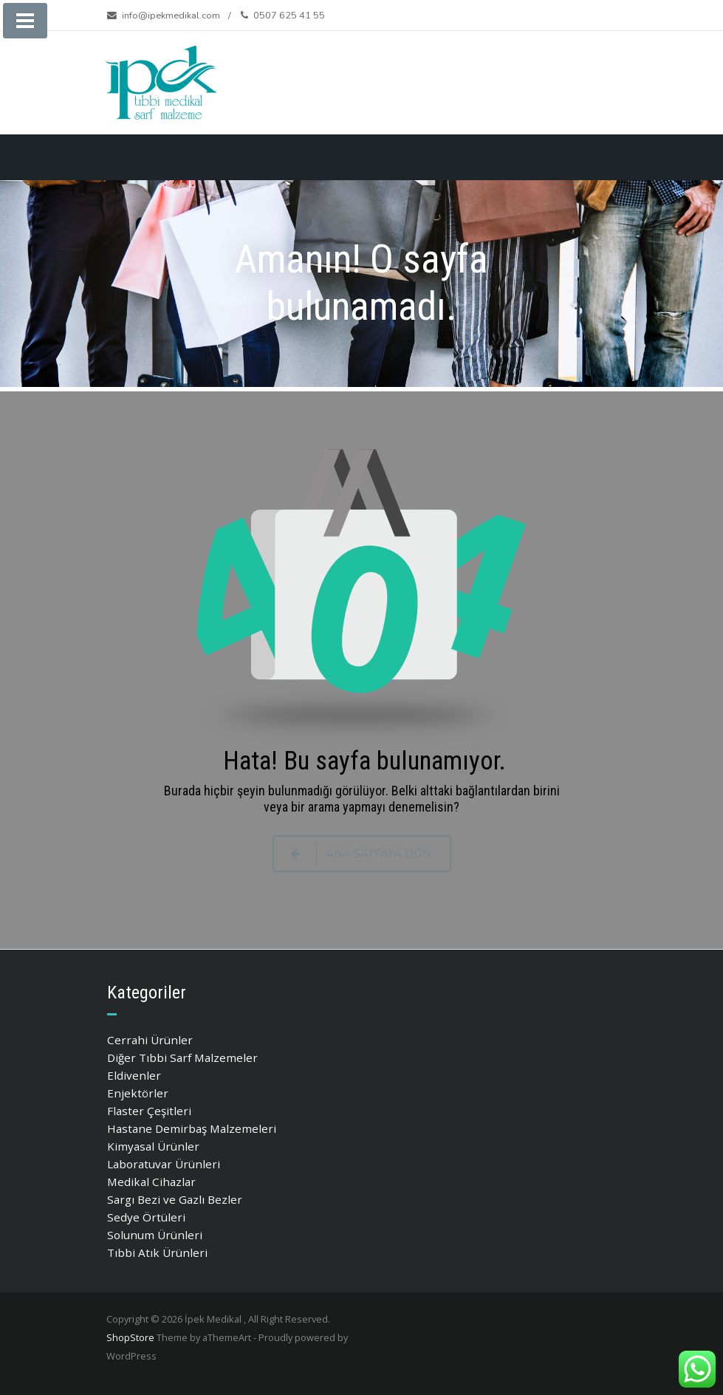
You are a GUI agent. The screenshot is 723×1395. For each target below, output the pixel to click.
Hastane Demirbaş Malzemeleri (191, 1128)
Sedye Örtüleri (146, 1217)
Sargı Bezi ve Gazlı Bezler (174, 1199)
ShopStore (130, 1337)
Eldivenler (134, 1075)
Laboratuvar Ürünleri (163, 1163)
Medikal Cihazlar (151, 1181)
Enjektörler (137, 1093)
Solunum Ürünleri (154, 1234)
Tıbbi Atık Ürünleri (157, 1252)
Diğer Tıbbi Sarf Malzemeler (182, 1057)
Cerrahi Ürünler (150, 1039)
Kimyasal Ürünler (153, 1146)
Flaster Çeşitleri (149, 1110)
